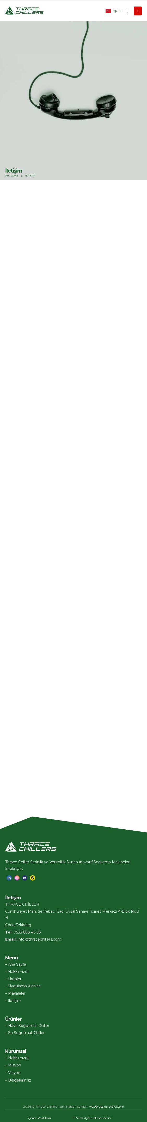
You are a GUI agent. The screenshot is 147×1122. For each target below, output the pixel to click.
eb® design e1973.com (106, 1106)
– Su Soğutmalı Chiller (25, 1032)
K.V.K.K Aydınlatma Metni (92, 1118)
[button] (127, 11)
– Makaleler (15, 993)
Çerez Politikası (39, 1118)
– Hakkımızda (17, 971)
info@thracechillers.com (39, 939)
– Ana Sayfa (15, 964)
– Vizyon (12, 1072)
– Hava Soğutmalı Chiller (27, 1025)
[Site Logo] (24, 11)
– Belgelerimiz (18, 1080)
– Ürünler (13, 979)
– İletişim (13, 1000)
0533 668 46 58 (27, 932)
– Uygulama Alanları (23, 986)
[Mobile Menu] (138, 11)
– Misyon (13, 1065)
